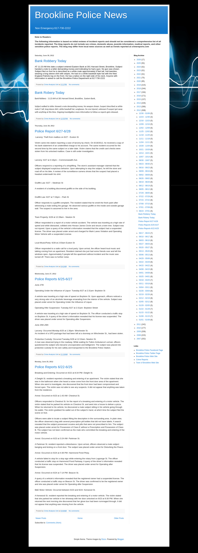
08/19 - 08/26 (144, 182)
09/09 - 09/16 (144, 171)
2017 (139, 92)
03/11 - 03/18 (144, 284)
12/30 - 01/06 (144, 113)
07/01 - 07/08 (144, 207)
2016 (139, 96)
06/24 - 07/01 (144, 211)
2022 (139, 74)
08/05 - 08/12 (144, 189)
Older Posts (119, 518)
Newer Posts (41, 518)
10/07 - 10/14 (144, 157)
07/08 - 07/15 (144, 204)
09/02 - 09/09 (144, 175)
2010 (139, 328)
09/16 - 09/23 (144, 168)
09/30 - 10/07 (144, 160)
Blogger (120, 539)
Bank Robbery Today (50, 61)
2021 (139, 78)
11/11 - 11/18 (144, 139)
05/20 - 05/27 (144, 247)
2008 (139, 335)
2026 (139, 60)
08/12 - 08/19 (144, 186)
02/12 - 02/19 (144, 298)
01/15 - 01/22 (144, 312)
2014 (139, 103)
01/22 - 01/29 (144, 309)
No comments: (74, 84)
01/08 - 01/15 (144, 316)
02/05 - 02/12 (144, 302)
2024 (139, 67)
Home (80, 518)
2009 (139, 331)
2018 (139, 88)
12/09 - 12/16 (144, 124)
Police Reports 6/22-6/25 (53, 367)
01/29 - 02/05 (144, 305)
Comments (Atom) (53, 523)
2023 (139, 70)
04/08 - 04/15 (144, 269)
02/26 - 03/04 (144, 291)
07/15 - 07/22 (144, 200)
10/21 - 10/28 (144, 149)
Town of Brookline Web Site (147, 363)
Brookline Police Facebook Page (149, 350)
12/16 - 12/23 (144, 121)
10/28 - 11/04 (144, 146)
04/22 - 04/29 (144, 262)
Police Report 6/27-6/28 (53, 131)
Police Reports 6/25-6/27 (53, 279)
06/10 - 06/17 (144, 237)
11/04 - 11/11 (144, 142)
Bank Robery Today (50, 93)
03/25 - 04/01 (144, 276)
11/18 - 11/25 (144, 135)
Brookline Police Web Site (146, 356)
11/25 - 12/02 (144, 131)
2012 (139, 110)
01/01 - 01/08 (144, 320)
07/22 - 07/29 (144, 196)
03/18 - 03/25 (144, 280)
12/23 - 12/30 (144, 117)
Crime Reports (142, 360)
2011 (139, 324)
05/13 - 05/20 (144, 251)
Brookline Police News (81, 15)
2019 (139, 85)
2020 (139, 81)
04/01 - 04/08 (144, 273)
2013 (139, 107)
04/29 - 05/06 (144, 258)
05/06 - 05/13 (144, 255)
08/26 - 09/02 (144, 178)
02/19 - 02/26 (144, 294)
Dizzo (103, 539)
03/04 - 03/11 (144, 287)
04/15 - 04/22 (144, 265)
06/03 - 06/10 (144, 240)
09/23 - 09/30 (144, 164)
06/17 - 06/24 (144, 233)
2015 (139, 99)
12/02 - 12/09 (144, 128)
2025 (139, 63)
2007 (139, 339)
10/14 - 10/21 (144, 153)
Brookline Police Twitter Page (148, 353)
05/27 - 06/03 (144, 244)
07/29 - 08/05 (144, 193)
